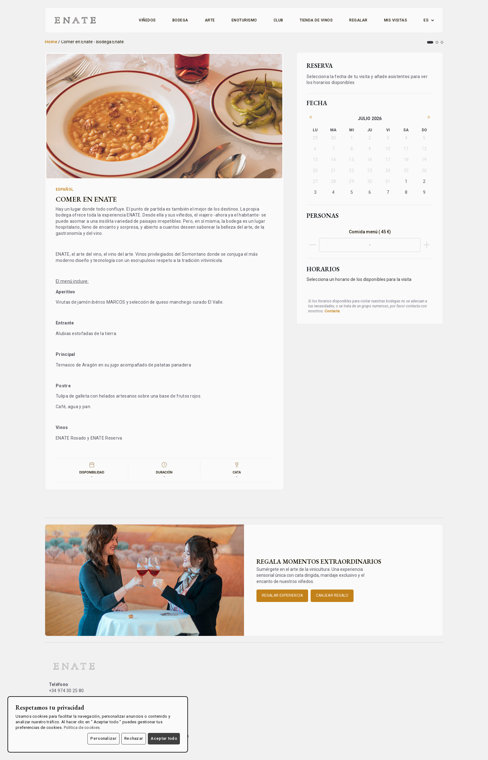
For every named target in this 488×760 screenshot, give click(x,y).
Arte (210, 20)
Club (278, 20)
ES (426, 20)
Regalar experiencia (282, 595)
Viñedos (147, 20)
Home (51, 41)
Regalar (358, 20)
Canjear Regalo (332, 595)
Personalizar (103, 738)
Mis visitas (395, 20)
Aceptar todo (164, 738)
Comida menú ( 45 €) (370, 231)
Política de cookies (82, 727)
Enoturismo (244, 20)
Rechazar (133, 738)
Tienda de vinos (316, 20)
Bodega (180, 20)
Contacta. (332, 311)
